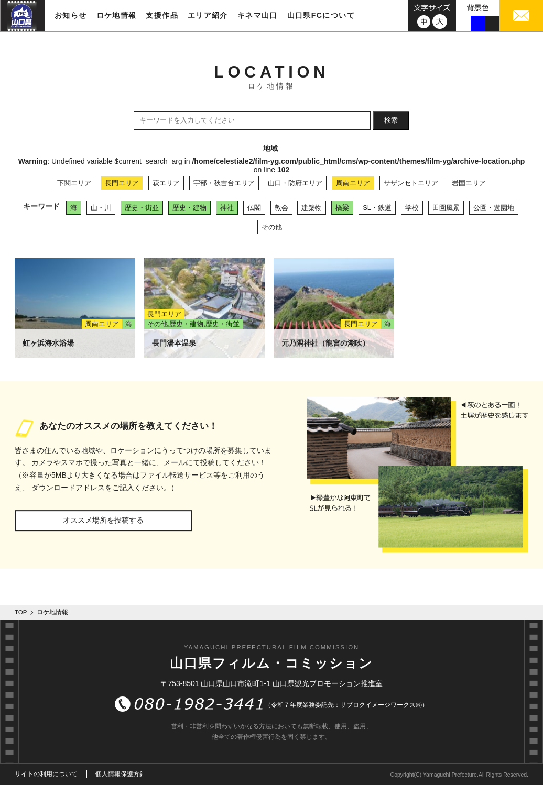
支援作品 (162, 15)
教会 (281, 208)
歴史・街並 (142, 208)
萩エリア (166, 183)
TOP (21, 612)
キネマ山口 (257, 15)
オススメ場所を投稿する (103, 520)
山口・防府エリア (295, 183)
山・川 (101, 208)
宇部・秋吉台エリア (224, 183)
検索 (391, 120)
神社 (227, 208)
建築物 (311, 208)
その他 (272, 227)
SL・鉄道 (377, 208)
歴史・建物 (189, 208)
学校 (412, 208)
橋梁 (342, 208)
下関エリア (74, 183)
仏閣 (254, 208)
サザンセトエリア (411, 183)
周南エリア (353, 183)
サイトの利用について (46, 774)
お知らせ (71, 15)
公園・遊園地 (493, 208)
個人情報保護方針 (120, 774)
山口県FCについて (321, 15)
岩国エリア (469, 183)
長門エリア (122, 183)
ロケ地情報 (116, 15)
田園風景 (446, 208)
